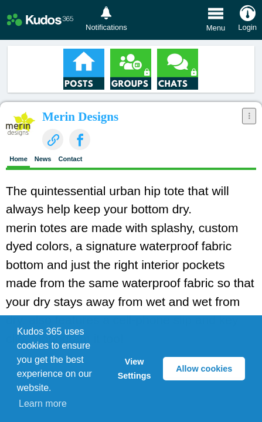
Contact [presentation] (71, 158)
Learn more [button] (43, 404)
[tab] (18, 160)
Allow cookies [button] (204, 368)
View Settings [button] (134, 368)
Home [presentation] (18, 158)
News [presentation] (43, 158)
